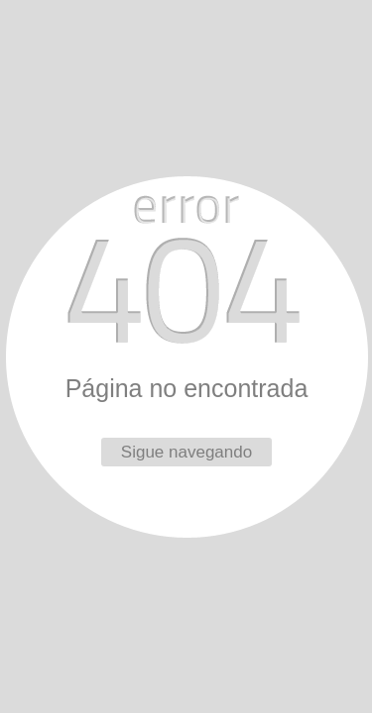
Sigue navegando (186, 452)
